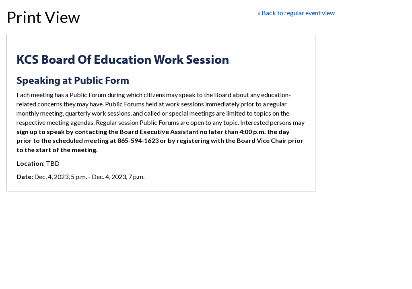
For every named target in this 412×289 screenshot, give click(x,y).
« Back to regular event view (296, 12)
